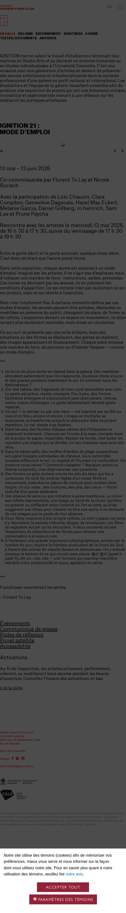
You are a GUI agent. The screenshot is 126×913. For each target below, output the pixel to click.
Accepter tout (63, 887)
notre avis (74, 874)
